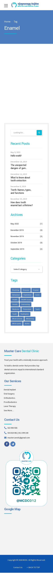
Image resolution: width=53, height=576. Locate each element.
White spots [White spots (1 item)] (28, 320)
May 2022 (15, 224)
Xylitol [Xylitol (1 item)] (14, 325)
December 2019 (17, 230)
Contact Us (17, 568)
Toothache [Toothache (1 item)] (16, 315)
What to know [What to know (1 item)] (29, 315)
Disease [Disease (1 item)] (26, 290)
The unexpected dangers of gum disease (18, 167)
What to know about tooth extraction (20, 179)
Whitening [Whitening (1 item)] (16, 320)
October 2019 (16, 243)
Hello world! (16, 156)
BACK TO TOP (34, 568)
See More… (9, 411)
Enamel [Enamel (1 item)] (35, 290)
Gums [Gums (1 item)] (37, 295)
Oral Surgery (9, 395)
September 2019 (17, 249)
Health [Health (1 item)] (14, 300)
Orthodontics (9, 399)
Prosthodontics (10, 403)
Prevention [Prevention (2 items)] (16, 310)
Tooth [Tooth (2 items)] (34, 310)
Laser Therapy (10, 407)
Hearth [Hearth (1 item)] (37, 300)
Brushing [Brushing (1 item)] (15, 290)
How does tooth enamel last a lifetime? (22, 204)
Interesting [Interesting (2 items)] (16, 305)
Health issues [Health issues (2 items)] (26, 300)
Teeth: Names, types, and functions (21, 192)
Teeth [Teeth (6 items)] (26, 310)
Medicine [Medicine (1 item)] (27, 305)
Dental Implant (10, 391)
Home (7, 21)
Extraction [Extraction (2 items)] (16, 295)
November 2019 (17, 236)
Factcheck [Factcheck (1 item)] (27, 295)
